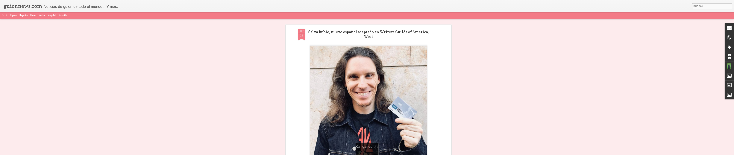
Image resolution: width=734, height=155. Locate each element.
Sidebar (42, 15)
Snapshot (52, 15)
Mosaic (33, 15)
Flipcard (13, 15)
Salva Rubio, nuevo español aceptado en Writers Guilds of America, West (368, 34)
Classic (5, 15)
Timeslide (62, 15)
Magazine (23, 15)
